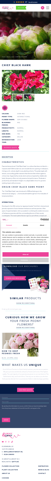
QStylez (15, 462)
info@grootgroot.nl (13, 452)
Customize (25, 260)
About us (6, 473)
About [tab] (42, 225)
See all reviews (32, 2)
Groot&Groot (6, 6)
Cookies (5, 478)
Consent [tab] (9, 225)
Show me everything (25, 303)
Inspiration (43, 466)
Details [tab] (25, 225)
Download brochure (15, 278)
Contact (42, 473)
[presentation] (16, 414)
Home (3, 57)
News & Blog (43, 470)
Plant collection (10, 470)
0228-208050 (9, 454)
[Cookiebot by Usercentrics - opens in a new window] (40, 219)
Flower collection (10, 466)
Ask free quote (25, 390)
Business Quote (10, 147)
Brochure (21, 7)
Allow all (25, 254)
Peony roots (10, 57)
